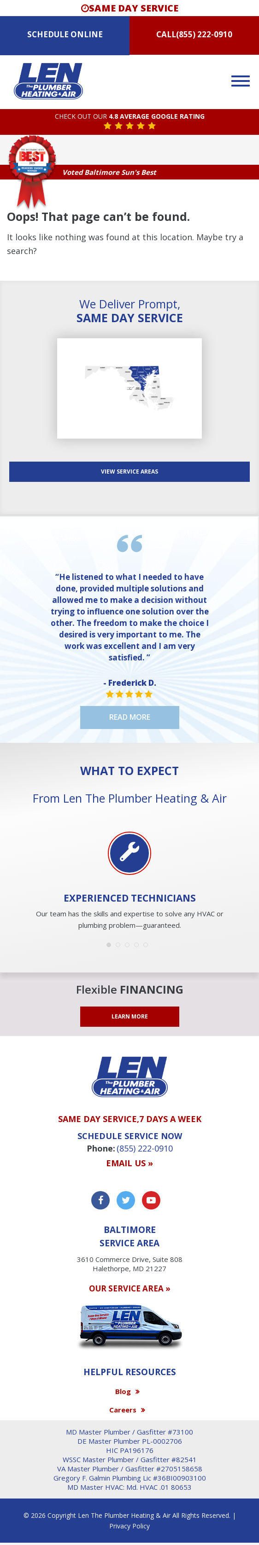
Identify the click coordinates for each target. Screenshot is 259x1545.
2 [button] (120, 947)
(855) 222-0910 (204, 34)
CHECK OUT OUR (130, 117)
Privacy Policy (129, 1526)
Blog (123, 1391)
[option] (129, 882)
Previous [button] (18, 856)
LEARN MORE (130, 1016)
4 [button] (138, 947)
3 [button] (129, 947)
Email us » (129, 1163)
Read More (129, 717)
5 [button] (148, 947)
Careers (122, 1409)
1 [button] (111, 947)
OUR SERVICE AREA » (130, 1288)
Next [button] (240, 856)
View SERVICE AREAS (129, 471)
